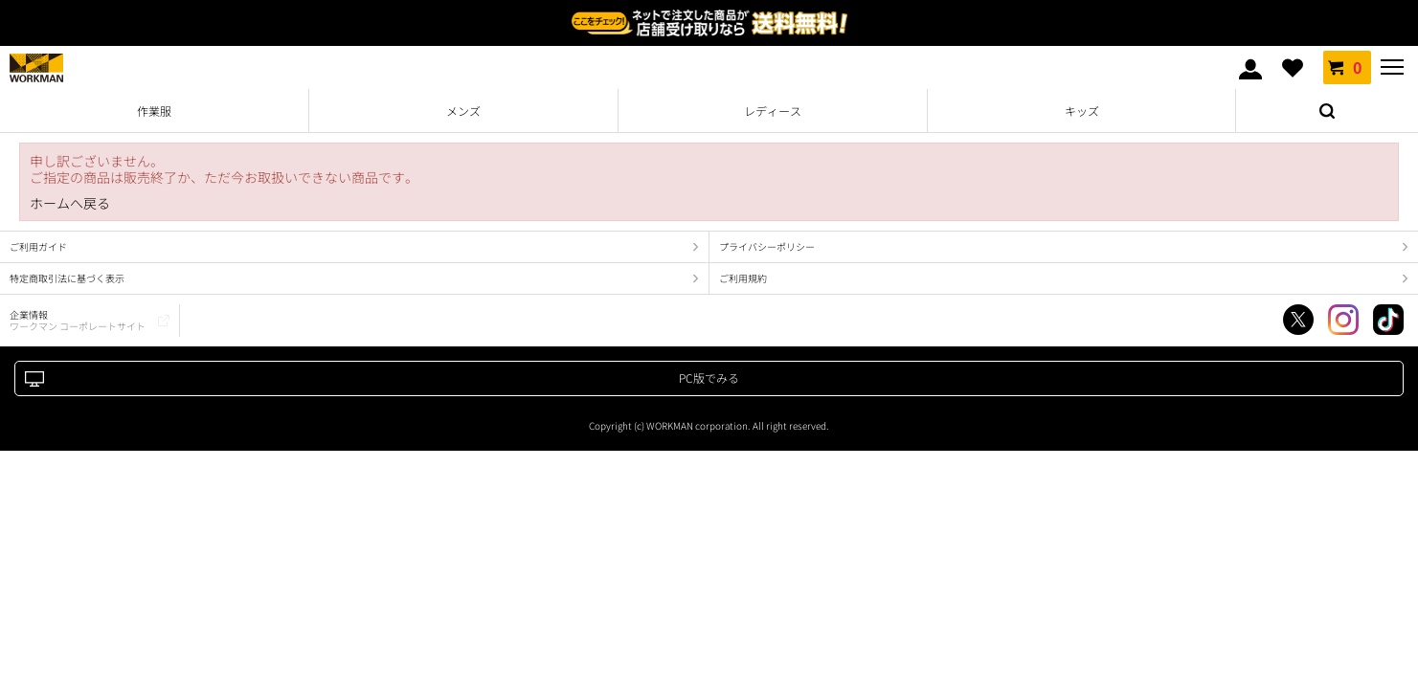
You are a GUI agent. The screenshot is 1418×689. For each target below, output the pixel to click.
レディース (772, 110)
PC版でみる (709, 377)
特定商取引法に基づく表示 (67, 278)
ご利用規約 (743, 278)
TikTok (1388, 319)
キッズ (1082, 110)
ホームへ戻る (70, 203)
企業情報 (78, 320)
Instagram (1343, 319)
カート (1347, 67)
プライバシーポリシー (767, 246)
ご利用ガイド (38, 246)
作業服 (154, 110)
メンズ (463, 110)
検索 (1327, 111)
